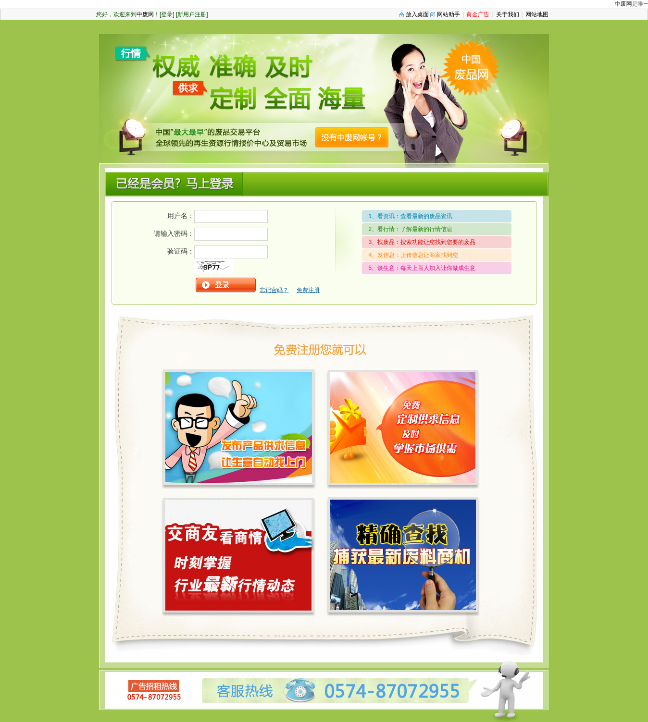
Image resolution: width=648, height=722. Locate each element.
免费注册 (308, 290)
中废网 (626, 3)
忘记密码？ (274, 290)
